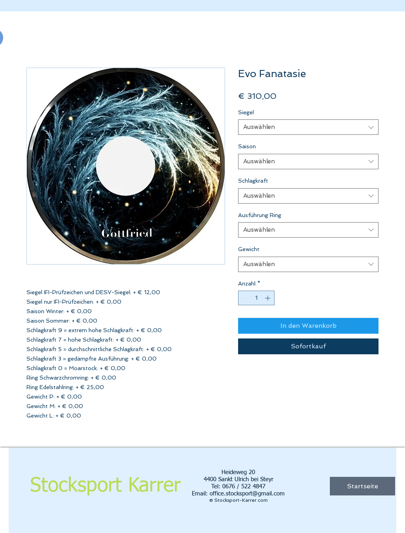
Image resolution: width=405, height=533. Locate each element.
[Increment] (268, 298)
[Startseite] (362, 486)
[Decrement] (244, 298)
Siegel (246, 112)
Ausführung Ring (259, 215)
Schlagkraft (253, 181)
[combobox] (308, 127)
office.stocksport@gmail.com (247, 494)
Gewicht (248, 249)
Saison (247, 146)
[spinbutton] (256, 298)
